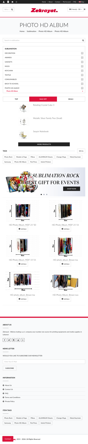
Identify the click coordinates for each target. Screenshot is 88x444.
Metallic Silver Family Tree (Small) (47, 118)
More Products (44, 144)
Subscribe (9, 368)
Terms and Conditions (12, 397)
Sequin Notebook (41, 131)
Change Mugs (61, 157)
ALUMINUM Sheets (46, 157)
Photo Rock (8, 157)
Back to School (12, 84)
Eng (82, 2)
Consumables (11, 79)
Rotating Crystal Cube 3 (43, 105)
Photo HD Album (45, 31)
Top (16, 99)
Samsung (7, 162)
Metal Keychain (75, 157)
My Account (67, 2)
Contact (57, 2)
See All (81, 151)
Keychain (9, 70)
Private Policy (10, 401)
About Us (8, 385)
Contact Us (9, 389)
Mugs (7, 66)
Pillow (33, 157)
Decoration (10, 53)
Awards (8, 57)
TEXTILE (8, 75)
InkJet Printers (46, 162)
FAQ (74, 2)
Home (44, 2)
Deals (70, 99)
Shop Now (71, 189)
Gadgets (8, 62)
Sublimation (31, 31)
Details (22, 229)
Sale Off (43, 99)
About (51, 2)
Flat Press (33, 162)
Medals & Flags (21, 157)
